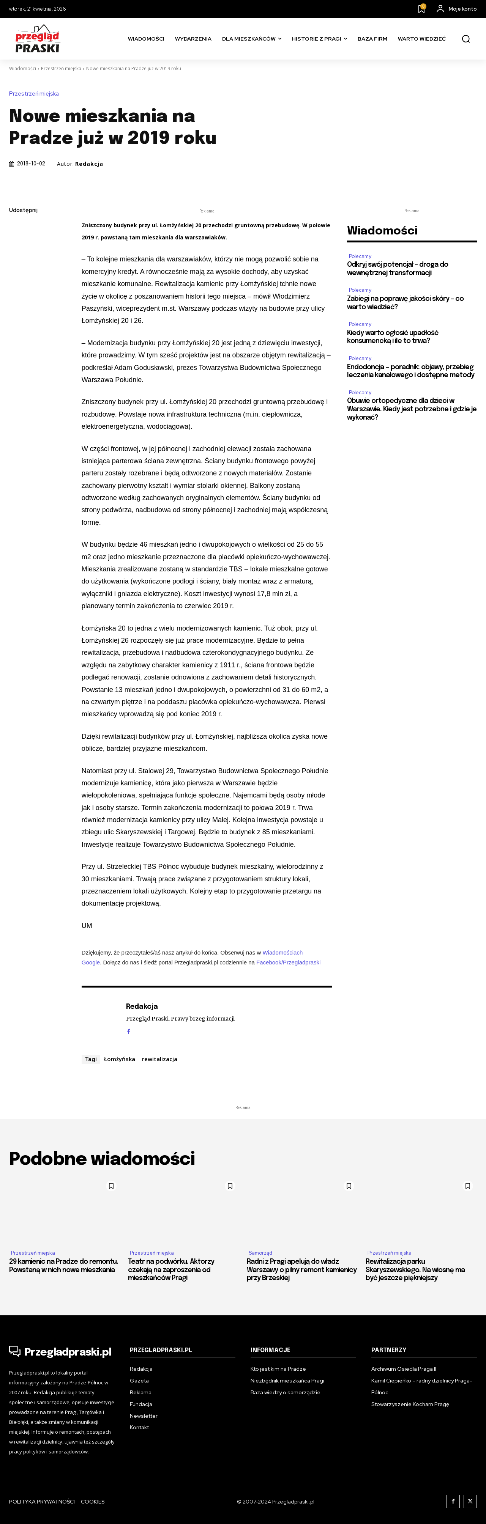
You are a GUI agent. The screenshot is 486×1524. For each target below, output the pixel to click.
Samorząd (260, 1253)
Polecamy (360, 256)
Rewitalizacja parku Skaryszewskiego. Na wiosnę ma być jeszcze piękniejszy (415, 1270)
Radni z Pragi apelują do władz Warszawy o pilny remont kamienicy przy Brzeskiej (302, 1270)
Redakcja (89, 163)
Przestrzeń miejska (61, 68)
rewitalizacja (159, 1059)
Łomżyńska (119, 1059)
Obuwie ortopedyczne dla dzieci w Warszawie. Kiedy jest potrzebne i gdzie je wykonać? (412, 409)
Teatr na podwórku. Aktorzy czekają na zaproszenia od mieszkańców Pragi (171, 1270)
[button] (466, 39)
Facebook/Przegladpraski (288, 962)
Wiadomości (22, 68)
